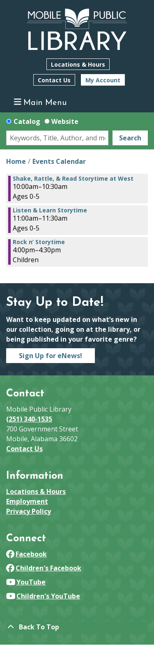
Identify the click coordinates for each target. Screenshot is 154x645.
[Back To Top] (77, 627)
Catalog (27, 121)
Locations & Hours (78, 64)
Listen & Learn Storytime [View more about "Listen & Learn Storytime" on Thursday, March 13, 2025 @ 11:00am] (50, 210)
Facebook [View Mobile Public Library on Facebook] (26, 554)
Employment (27, 501)
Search (130, 137)
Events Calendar (59, 161)
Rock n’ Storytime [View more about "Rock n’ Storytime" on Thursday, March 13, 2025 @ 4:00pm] (39, 242)
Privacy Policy (28, 511)
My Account (102, 80)
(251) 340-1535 (29, 419)
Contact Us (54, 80)
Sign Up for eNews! (50, 355)
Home (16, 161)
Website (64, 121)
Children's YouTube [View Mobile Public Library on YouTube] (43, 596)
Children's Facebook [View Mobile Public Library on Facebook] (43, 568)
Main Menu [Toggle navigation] (40, 102)
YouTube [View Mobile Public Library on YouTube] (26, 582)
